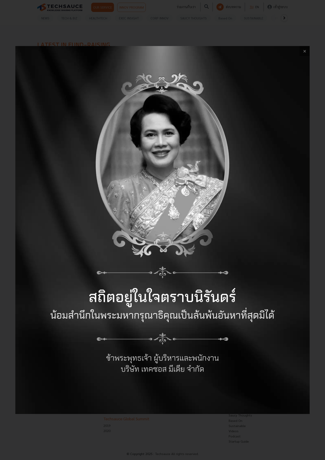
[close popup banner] (304, 51)
